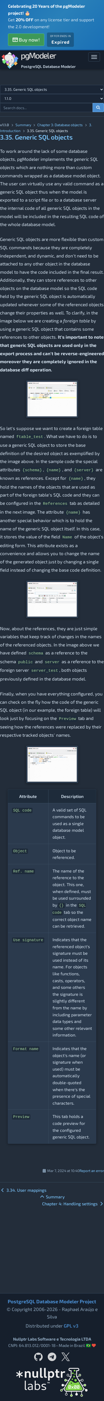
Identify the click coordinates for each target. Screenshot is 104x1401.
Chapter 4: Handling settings (73, 1203)
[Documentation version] (52, 98)
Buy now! (26, 40)
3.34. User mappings (23, 1190)
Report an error (91, 1170)
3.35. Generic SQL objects (36, 137)
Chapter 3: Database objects (60, 124)
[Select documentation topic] (52, 89)
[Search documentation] (98, 107)
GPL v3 (71, 1326)
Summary (23, 124)
